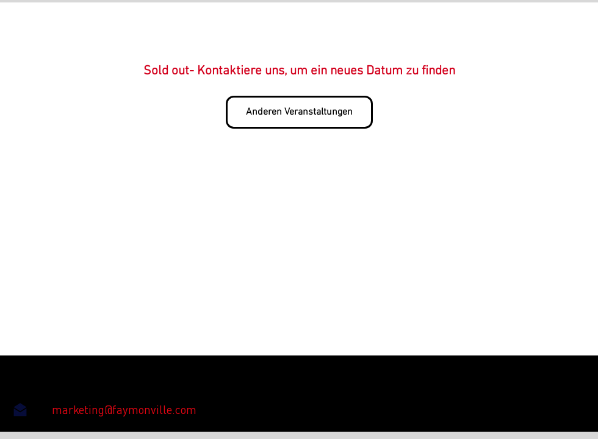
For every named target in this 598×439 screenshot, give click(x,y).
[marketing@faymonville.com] (124, 410)
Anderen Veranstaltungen (299, 112)
